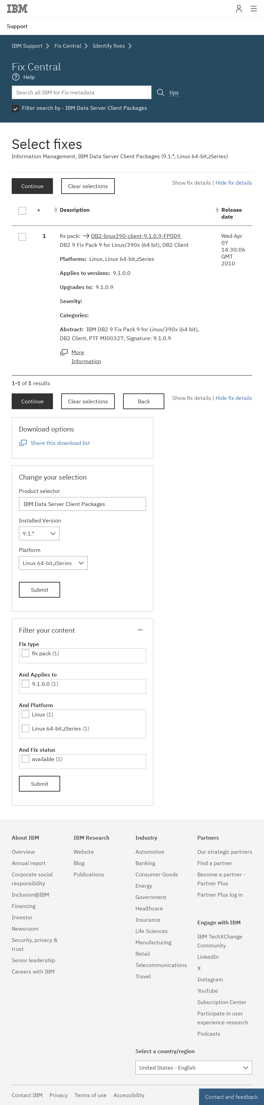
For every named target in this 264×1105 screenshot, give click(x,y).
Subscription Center (221, 1002)
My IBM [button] (239, 11)
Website (84, 851)
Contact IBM (27, 1095)
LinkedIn (208, 956)
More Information (86, 357)
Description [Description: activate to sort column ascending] (75, 209)
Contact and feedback (231, 1096)
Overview (23, 851)
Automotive (149, 851)
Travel (143, 976)
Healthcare (149, 908)
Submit (39, 589)
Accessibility (128, 1095)
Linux (38, 714)
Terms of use (91, 1095)
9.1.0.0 (41, 683)
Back (144, 401)
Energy (143, 885)
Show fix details (191, 182)
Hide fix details (234, 182)
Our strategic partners (224, 851)
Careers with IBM (33, 971)
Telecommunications (161, 965)
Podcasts (208, 1033)
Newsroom (25, 928)
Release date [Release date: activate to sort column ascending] (231, 213)
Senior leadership (33, 960)
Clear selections (88, 186)
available (43, 759)
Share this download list (60, 442)
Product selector (39, 490)
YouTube (207, 990)
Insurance (148, 919)
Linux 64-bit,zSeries (56, 728)
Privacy (59, 1095)
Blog (79, 863)
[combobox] (39, 533)
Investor (22, 917)
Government (150, 897)
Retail (142, 953)
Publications (89, 874)
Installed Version (40, 520)
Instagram (210, 979)
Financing (23, 905)
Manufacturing (153, 942)
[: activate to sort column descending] (44, 213)
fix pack (41, 653)
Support (17, 26)
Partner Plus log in (220, 894)
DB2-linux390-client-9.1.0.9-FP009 (136, 235)
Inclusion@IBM (30, 894)
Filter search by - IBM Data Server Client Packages (84, 107)
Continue (32, 186)
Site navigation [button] (254, 12)
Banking (145, 863)
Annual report (29, 863)
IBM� (17, 8)
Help (29, 76)
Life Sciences (151, 931)
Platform (30, 549)
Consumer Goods (156, 874)
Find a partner (214, 863)
